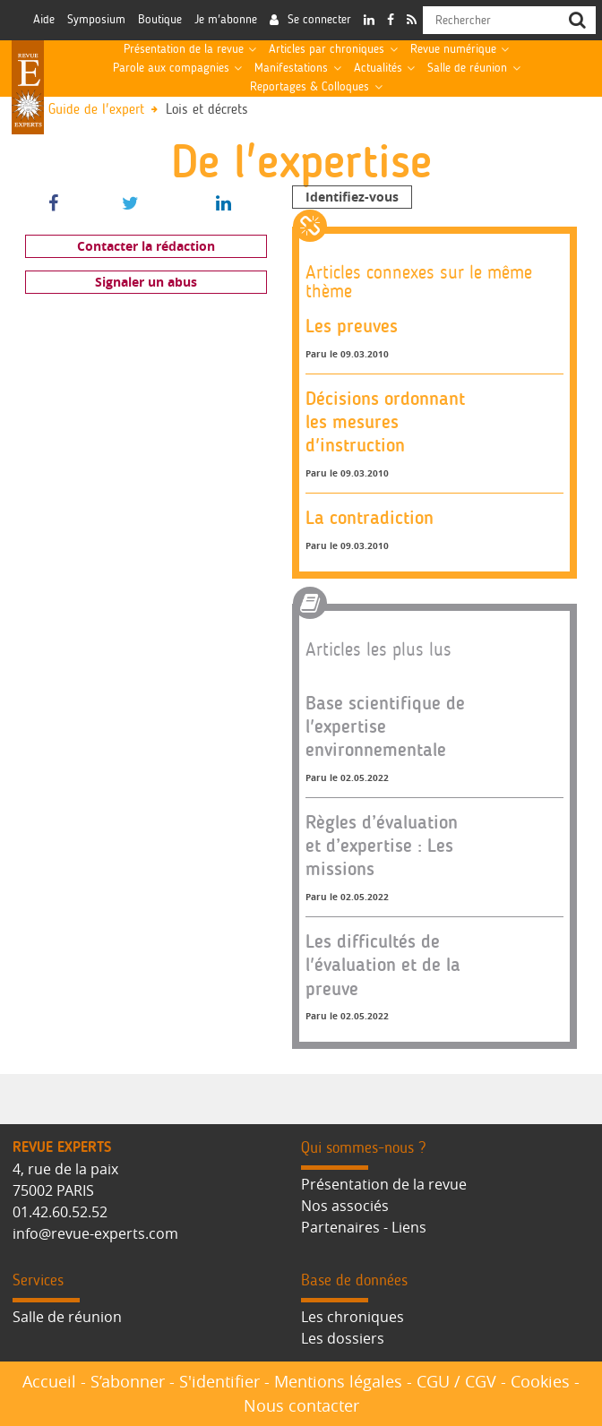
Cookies (540, 1381)
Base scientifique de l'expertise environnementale (385, 726)
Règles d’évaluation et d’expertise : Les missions (381, 846)
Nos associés (345, 1206)
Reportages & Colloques (309, 87)
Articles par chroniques (326, 49)
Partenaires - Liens (363, 1227)
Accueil (49, 1381)
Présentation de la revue (184, 49)
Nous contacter (301, 1405)
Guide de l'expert (96, 109)
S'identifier (219, 1381)
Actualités (378, 68)
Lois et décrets (207, 109)
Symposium (96, 20)
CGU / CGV (456, 1381)
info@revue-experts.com (95, 1233)
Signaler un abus (146, 281)
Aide (44, 20)
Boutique (160, 20)
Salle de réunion (467, 68)
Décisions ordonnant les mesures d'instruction (385, 422)
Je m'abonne (225, 20)
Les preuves (351, 325)
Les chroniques (352, 1317)
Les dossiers (342, 1338)
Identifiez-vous (352, 196)
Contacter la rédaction (146, 245)
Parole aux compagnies (171, 68)
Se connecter (319, 20)
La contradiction (369, 517)
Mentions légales (338, 1381)
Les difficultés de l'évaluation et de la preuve (382, 965)
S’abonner (127, 1381)
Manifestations (291, 68)
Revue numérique (453, 49)
